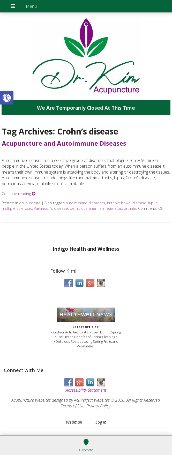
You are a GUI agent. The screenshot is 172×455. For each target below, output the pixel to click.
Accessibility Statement (86, 390)
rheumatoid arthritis (120, 208)
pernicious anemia (85, 208)
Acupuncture (30, 202)
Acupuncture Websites (31, 400)
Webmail (74, 422)
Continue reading (18, 193)
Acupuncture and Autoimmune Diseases (64, 143)
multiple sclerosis (17, 208)
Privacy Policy (98, 406)
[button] (6, 98)
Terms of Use (72, 406)
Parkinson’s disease (51, 208)
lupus (153, 202)
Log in (100, 422)
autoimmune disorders (85, 202)
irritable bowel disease (126, 202)
